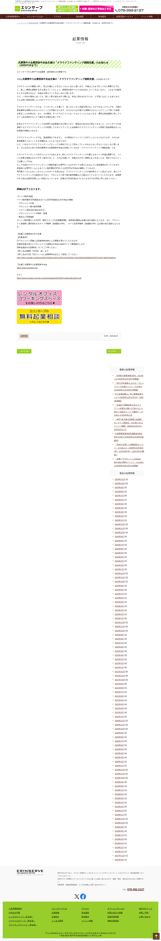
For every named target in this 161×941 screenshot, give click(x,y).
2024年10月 (120, 532)
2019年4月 (119, 802)
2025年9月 (119, 487)
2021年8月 (119, 688)
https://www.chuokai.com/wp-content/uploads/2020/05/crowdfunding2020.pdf (49, 278)
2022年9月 (119, 635)
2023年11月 (120, 577)
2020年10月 (120, 729)
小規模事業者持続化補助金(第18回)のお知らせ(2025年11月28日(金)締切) (129, 436)
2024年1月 (119, 569)
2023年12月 (120, 573)
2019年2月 (119, 811)
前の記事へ (24, 351)
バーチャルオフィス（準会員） (22, 921)
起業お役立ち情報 (115, 913)
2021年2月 (119, 712)
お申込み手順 (14, 913)
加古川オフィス (145, 909)
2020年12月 (120, 721)
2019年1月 (119, 815)
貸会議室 (80, 17)
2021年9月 (119, 684)
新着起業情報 (33, 23)
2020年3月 (119, 757)
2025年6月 (119, 500)
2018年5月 (119, 839)
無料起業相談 (113, 921)
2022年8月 (119, 639)
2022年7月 (119, 643)
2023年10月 (120, 581)
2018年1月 (119, 851)
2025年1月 (119, 520)
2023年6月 (119, 598)
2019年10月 (120, 778)
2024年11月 (120, 528)
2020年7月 (119, 741)
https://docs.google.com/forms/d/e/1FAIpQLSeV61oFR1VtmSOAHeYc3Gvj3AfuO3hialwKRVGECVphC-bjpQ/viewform (66, 258)
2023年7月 (119, 594)
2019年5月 (119, 798)
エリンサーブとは (35, 17)
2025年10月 (120, 483)
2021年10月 (120, 680)
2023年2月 (119, 614)
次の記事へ (114, 351)
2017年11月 (120, 856)
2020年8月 (119, 737)
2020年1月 (119, 766)
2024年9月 (119, 536)
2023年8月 (119, 590)
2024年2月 (119, 565)
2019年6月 (119, 794)
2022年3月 (119, 659)
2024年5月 (119, 553)
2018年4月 (119, 843)
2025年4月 (119, 508)
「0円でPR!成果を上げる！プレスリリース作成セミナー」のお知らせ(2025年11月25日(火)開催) (129, 386)
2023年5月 (119, 602)
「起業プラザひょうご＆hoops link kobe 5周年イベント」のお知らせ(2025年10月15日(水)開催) (129, 462)
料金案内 (102, 17)
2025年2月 (119, 516)
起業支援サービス (124, 17)
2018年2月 (119, 847)
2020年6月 (119, 745)
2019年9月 (119, 782)
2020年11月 (120, 725)
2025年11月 (120, 479)
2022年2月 (119, 663)
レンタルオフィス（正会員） (21, 917)
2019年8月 (119, 786)
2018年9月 (119, 827)
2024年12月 (120, 524)
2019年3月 (119, 807)
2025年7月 (119, 496)
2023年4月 (119, 606)
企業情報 (55, 913)
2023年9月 (119, 586)
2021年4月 (119, 704)
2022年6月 (119, 647)
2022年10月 (120, 631)
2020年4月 (119, 753)
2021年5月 (119, 700)
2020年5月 (119, 749)
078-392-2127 (135, 889)
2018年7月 (119, 835)
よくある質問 (57, 921)
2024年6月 (119, 549)
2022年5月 (119, 651)
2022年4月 (119, 655)
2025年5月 (119, 504)
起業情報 (24, 336)
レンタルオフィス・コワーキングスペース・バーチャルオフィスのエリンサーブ (81, 933)
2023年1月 (119, 618)
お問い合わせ (144, 917)
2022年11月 (120, 626)
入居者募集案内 (12, 17)
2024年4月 (119, 557)
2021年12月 (120, 672)
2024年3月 (119, 561)
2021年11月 (120, 676)
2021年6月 (119, 696)
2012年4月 (119, 860)
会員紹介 (55, 917)
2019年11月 (120, 774)
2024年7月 (119, 545)
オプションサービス (116, 909)
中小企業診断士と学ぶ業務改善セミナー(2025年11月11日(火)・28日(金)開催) (129, 397)
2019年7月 (119, 790)
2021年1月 (119, 717)
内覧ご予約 (144, 913)
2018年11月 (120, 819)
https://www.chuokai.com (27, 268)
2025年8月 (119, 491)
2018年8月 (119, 831)
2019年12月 (120, 770)
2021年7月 (119, 692)
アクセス (57, 17)
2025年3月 (119, 512)
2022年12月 (120, 622)
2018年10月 (120, 823)
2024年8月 (119, 541)
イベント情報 (147, 17)
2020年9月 (119, 733)
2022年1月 (119, 667)
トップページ (22, 23)
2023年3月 (119, 610)
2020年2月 (119, 762)
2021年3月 (119, 708)
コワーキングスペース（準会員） (23, 925)
